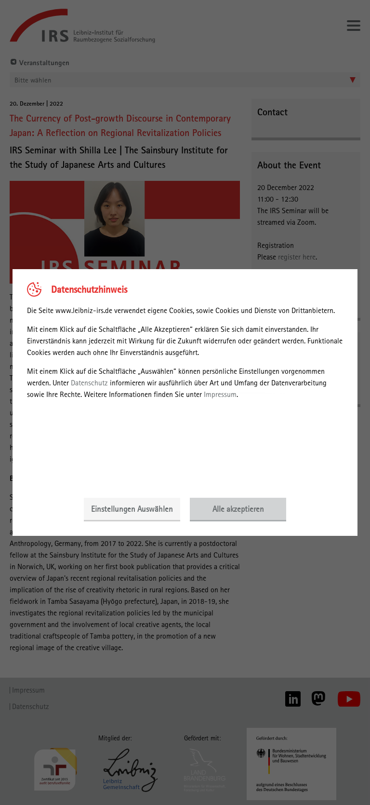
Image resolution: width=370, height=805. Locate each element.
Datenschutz (89, 382)
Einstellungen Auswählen (132, 509)
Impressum (220, 394)
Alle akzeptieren (238, 509)
